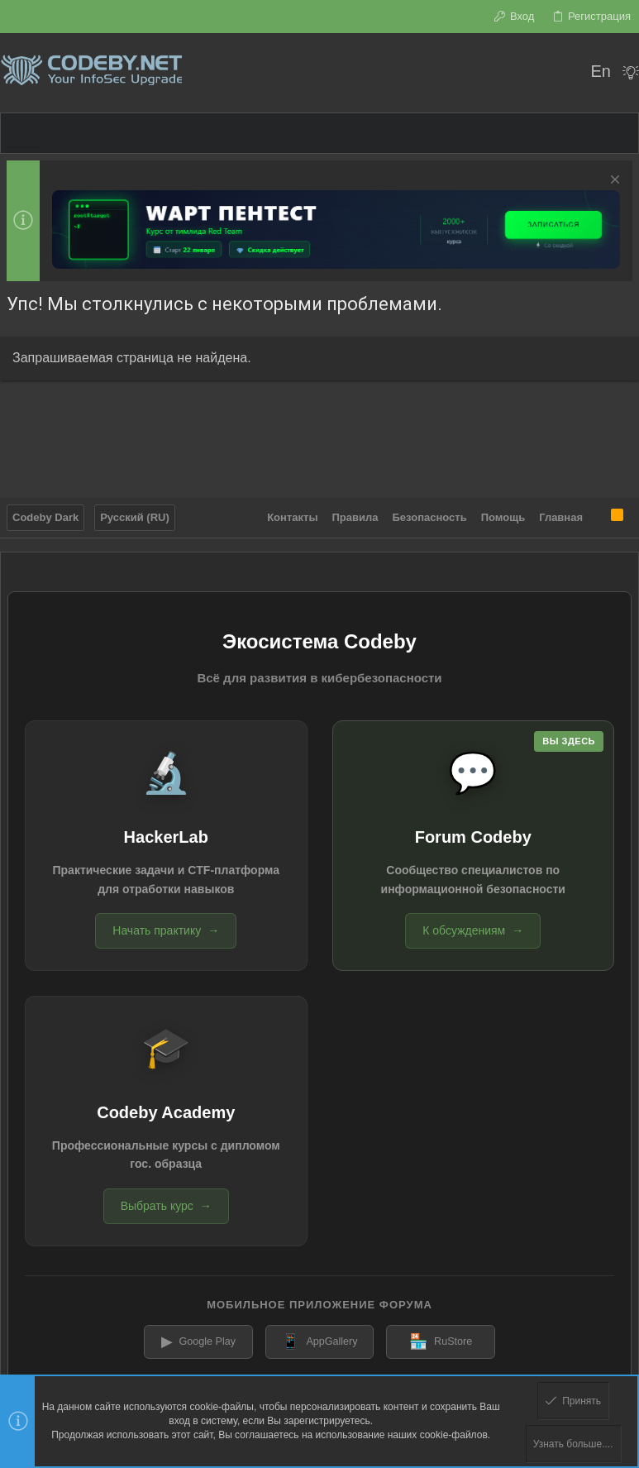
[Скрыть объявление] (613, 181)
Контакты (292, 513)
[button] (24, 133)
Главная (561, 513)
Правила (355, 513)
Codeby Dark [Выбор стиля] (45, 513)
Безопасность (430, 513)
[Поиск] (566, 73)
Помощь (503, 513)
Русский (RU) (134, 513)
